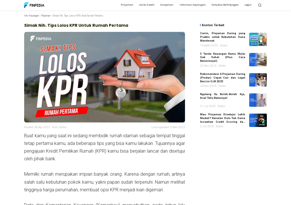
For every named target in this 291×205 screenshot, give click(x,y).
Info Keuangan (31, 15)
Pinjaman (45, 15)
